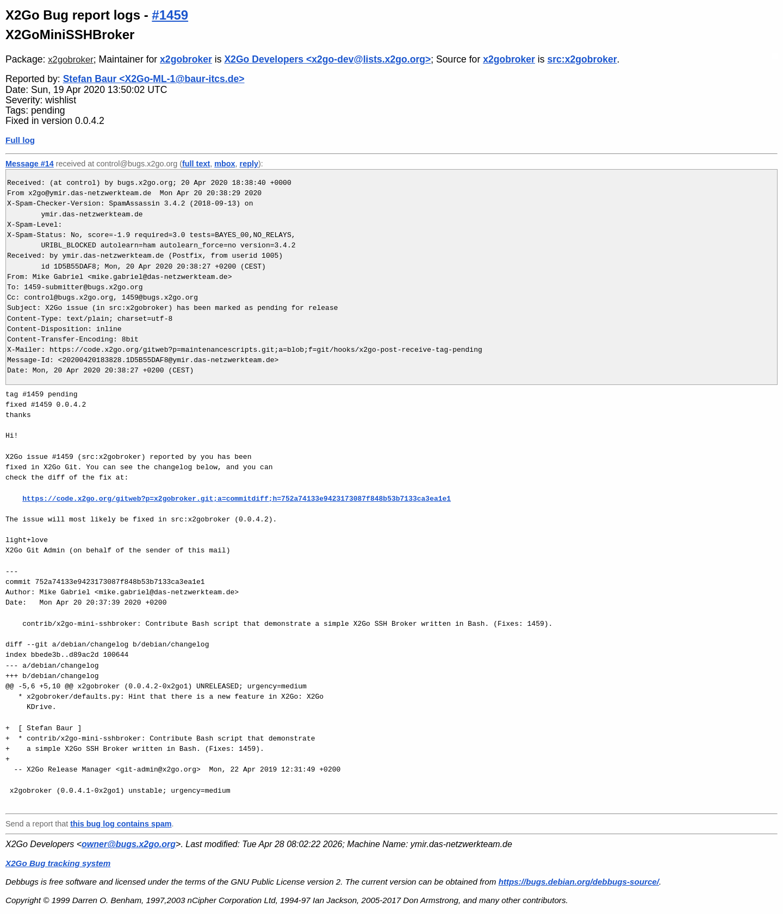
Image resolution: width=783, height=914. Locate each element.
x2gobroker (71, 59)
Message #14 (29, 163)
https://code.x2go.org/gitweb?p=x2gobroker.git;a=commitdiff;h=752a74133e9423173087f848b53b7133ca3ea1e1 (236, 498)
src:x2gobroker (582, 59)
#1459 (170, 15)
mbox (224, 163)
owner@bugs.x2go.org (129, 844)
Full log (20, 140)
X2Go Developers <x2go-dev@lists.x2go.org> (327, 59)
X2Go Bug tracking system (57, 863)
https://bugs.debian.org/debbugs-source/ (579, 881)
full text (196, 163)
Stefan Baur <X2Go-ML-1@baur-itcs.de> (154, 78)
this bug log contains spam (120, 823)
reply (249, 163)
